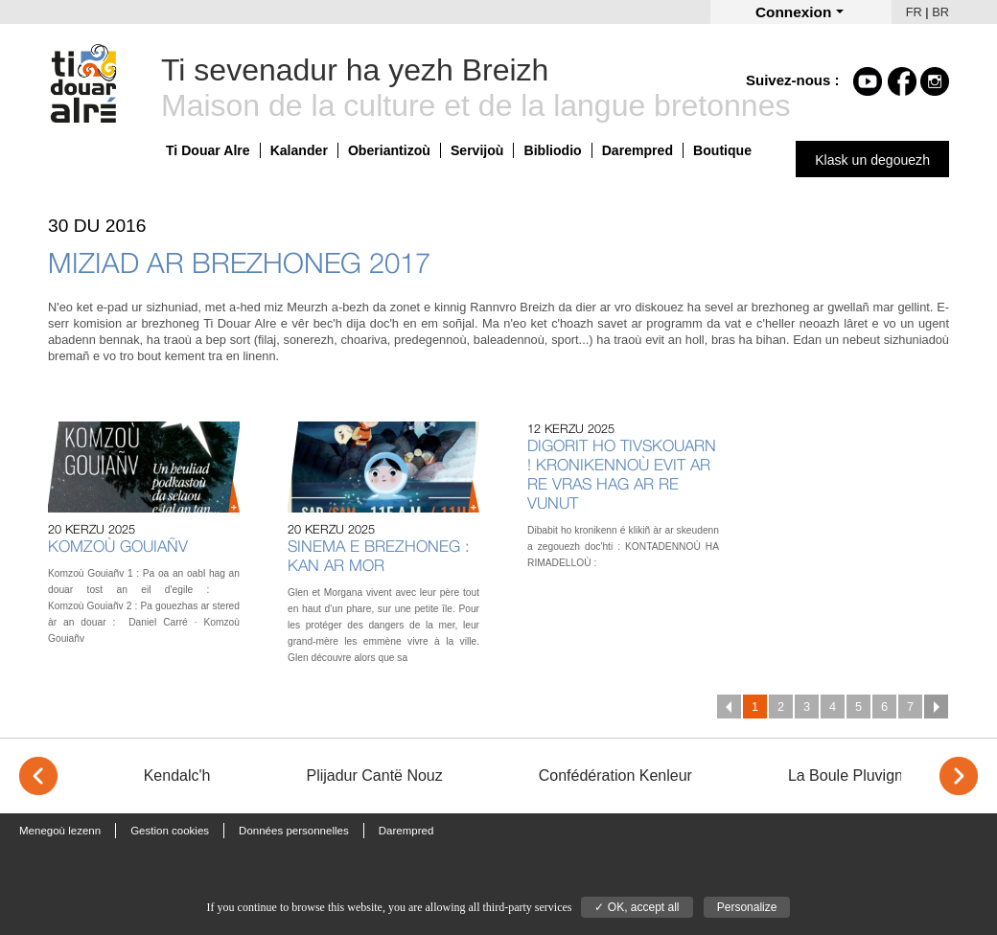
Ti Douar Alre (208, 150)
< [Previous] (38, 776)
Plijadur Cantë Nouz (374, 775)
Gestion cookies (169, 830)
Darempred (637, 150)
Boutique (722, 150)
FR (914, 12)
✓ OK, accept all (636, 907)
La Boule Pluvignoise (859, 775)
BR (940, 12)
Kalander (299, 150)
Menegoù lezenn (60, 830)
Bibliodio (552, 150)
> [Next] (958, 776)
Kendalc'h (177, 775)
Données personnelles (294, 830)
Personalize (747, 907)
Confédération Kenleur (615, 775)
